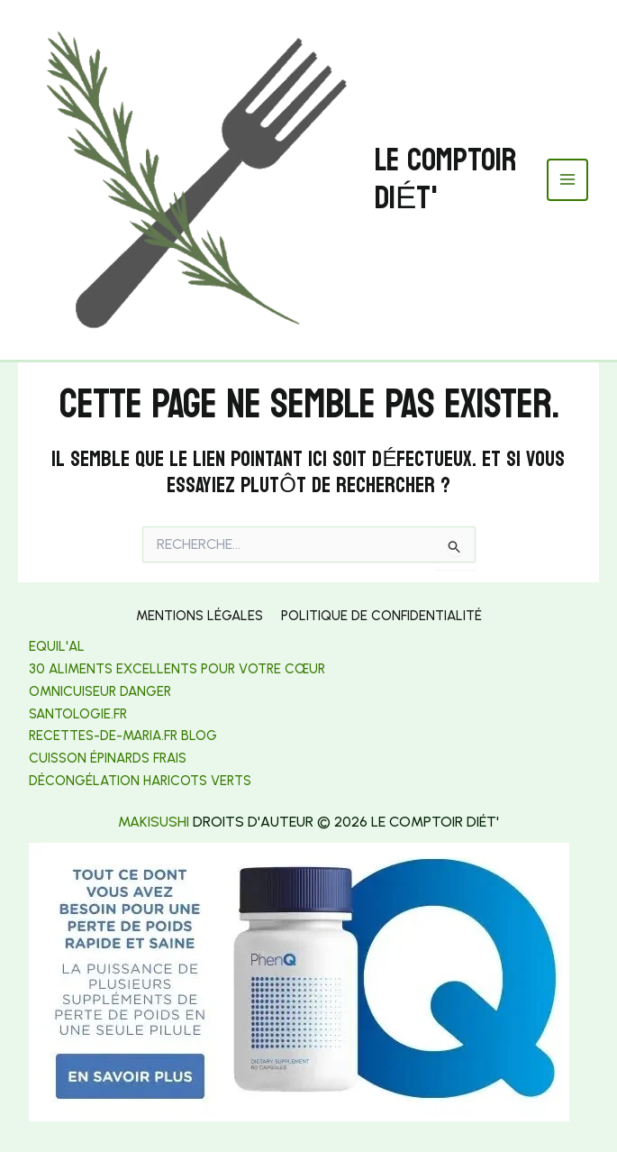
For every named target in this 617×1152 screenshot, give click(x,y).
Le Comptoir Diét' (445, 179)
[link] (78, 714)
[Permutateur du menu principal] (568, 180)
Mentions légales (199, 616)
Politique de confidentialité (381, 616)
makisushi (153, 821)
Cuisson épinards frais (107, 758)
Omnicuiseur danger (100, 691)
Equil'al (57, 646)
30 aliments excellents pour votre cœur (177, 669)
